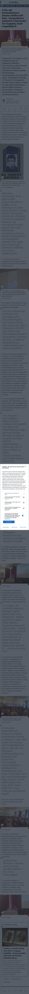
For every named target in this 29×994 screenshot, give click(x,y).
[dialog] (14, 497)
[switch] (23, 497)
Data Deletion (6, 527)
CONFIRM (9, 521)
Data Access (14, 527)
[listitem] (14, 494)
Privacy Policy (23, 527)
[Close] (26, 466)
